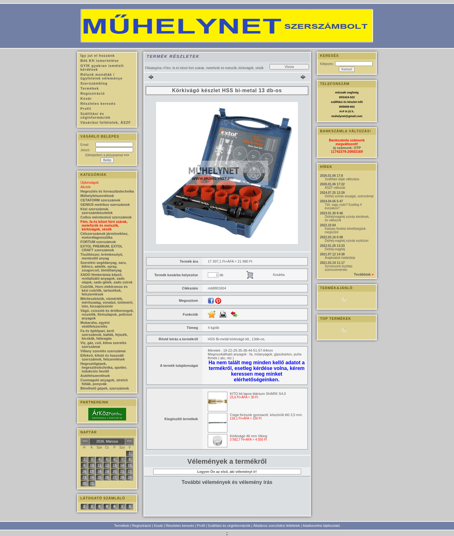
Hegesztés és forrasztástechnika (107, 191)
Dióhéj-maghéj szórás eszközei (346, 240)
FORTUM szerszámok (98, 242)
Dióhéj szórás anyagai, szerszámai (349, 196)
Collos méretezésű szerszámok (106, 217)
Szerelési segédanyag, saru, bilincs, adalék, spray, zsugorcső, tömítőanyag (103, 266)
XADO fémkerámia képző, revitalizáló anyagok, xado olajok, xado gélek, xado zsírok (106, 278)
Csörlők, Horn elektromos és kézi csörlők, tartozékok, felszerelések (104, 290)
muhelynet (338, 116)
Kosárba (279, 275)
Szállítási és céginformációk (229, 525)
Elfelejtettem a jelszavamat (107, 155)
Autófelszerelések (95, 376)
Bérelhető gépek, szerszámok (104, 388)
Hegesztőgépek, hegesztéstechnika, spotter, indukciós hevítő (103, 367)
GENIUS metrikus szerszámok (105, 204)
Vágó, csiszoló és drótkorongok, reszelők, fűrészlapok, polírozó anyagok (107, 314)
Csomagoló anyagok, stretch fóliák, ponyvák (104, 382)
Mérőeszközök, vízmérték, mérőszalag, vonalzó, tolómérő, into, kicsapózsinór (106, 302)
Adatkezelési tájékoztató (321, 525)
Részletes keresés (180, 525)
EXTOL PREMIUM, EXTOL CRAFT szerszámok (101, 248)
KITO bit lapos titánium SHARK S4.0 (258, 394)
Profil (201, 525)
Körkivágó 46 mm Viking (248, 436)
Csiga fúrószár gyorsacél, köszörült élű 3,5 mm (266, 415)
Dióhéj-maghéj (335, 249)
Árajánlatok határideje (340, 257)
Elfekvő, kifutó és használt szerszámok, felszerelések (102, 357)
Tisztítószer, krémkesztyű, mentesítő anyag (101, 256)
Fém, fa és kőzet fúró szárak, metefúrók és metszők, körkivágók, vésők (104, 225)
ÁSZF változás (335, 187)
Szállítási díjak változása (342, 179)
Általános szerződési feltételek (276, 525)
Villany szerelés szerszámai (103, 351)
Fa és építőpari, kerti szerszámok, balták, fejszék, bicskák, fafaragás (104, 334)
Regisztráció (141, 525)
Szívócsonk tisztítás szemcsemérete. (338, 268)
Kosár (158, 525)
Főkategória (153, 68)
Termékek (121, 525)
